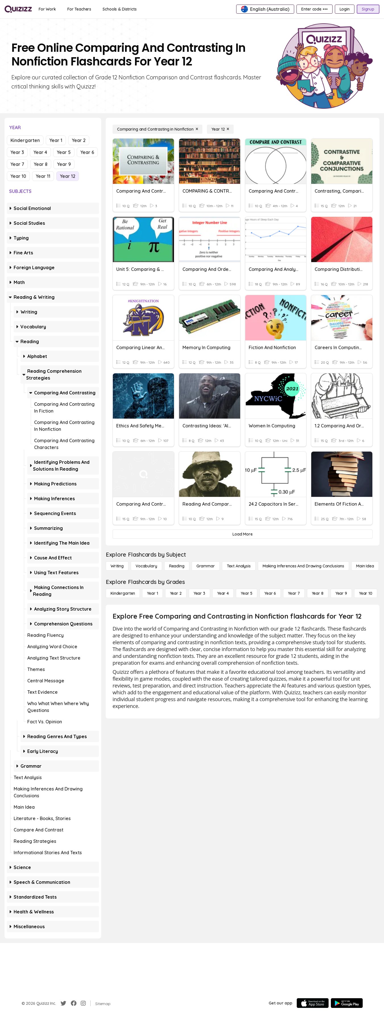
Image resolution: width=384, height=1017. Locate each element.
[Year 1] (152, 593)
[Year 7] (293, 593)
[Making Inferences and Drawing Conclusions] (303, 566)
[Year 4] (223, 593)
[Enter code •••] (314, 9)
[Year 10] (365, 593)
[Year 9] (341, 593)
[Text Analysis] (239, 566)
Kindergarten (25, 140)
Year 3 (17, 152)
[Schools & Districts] (119, 9)
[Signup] (368, 9)
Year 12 (67, 176)
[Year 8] (317, 593)
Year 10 (18, 176)
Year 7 (17, 164)
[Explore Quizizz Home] (18, 9)
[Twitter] (63, 1003)
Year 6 (87, 152)
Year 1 (55, 140)
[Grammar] (206, 566)
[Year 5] (246, 593)
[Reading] (176, 566)
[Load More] (243, 534)
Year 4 (40, 152)
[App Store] (313, 1003)
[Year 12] (220, 129)
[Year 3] (199, 593)
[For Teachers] (79, 9)
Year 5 (64, 152)
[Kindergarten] (123, 593)
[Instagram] (83, 1003)
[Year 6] (270, 593)
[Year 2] (175, 593)
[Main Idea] (365, 566)
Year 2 (79, 140)
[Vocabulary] (146, 566)
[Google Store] (347, 1003)
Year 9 (64, 164)
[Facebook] (73, 1003)
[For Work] (47, 9)
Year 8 (40, 164)
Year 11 (43, 176)
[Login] (344, 9)
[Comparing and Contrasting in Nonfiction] (157, 129)
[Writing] (117, 566)
